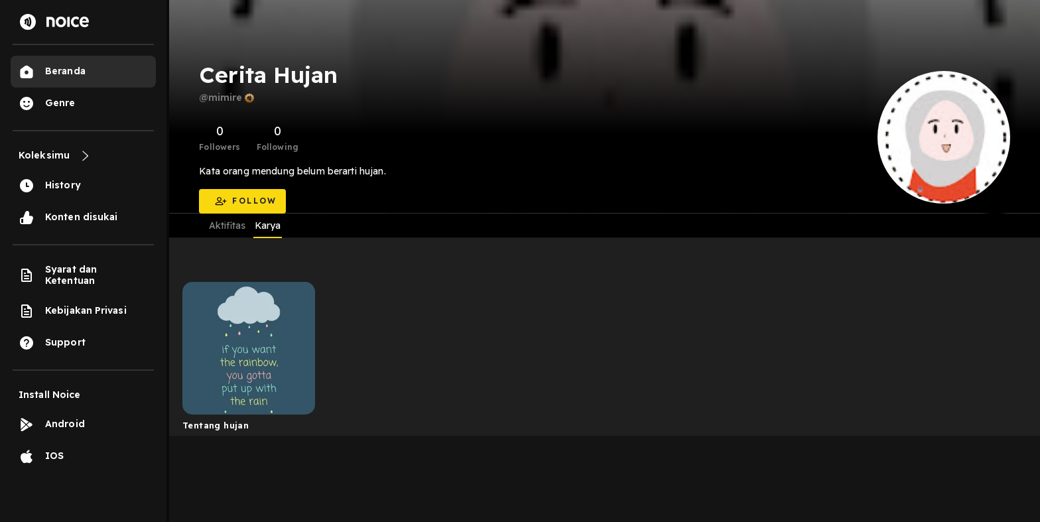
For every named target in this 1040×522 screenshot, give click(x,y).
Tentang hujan (215, 425)
